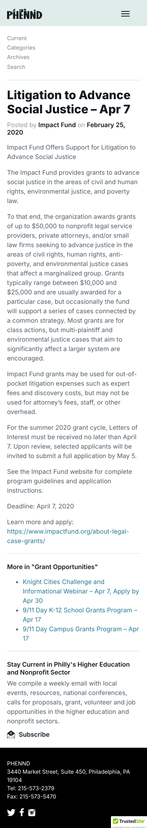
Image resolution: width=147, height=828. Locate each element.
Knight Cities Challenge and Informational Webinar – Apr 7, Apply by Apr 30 (81, 591)
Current (17, 38)
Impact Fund (57, 125)
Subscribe (28, 734)
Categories (21, 47)
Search (16, 67)
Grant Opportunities (64, 567)
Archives (18, 57)
